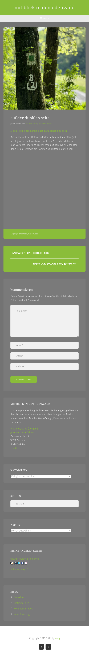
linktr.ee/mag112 (19, 569)
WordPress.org (22, 614)
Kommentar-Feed (23, 608)
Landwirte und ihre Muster (30, 252)
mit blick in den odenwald (44, 7)
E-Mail (13, 448)
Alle (25, 233)
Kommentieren (45, 123)
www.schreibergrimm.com (24, 558)
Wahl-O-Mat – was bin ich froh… (56, 264)
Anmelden (19, 597)
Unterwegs (33, 233)
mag (57, 638)
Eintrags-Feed (21, 602)
